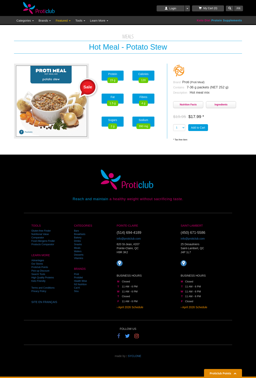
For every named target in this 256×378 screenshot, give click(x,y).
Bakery (77, 237)
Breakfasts (79, 234)
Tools (80, 20)
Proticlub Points (39, 267)
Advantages (37, 260)
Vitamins (78, 258)
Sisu (76, 291)
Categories (25, 20)
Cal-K (77, 287)
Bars (76, 230)
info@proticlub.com (129, 238)
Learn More (99, 20)
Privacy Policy (38, 291)
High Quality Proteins (42, 277)
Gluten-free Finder (41, 230)
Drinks (77, 241)
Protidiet (78, 277)
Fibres (143, 99)
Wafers (78, 251)
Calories (143, 76)
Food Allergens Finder (43, 241)
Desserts (78, 254)
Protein (112, 76)
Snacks (78, 244)
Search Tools (38, 274)
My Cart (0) (208, 8)
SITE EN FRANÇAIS (44, 302)
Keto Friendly (38, 281)
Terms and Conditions (43, 287)
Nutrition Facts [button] (188, 104)
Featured (63, 20)
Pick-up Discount (40, 270)
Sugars (112, 122)
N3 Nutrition (80, 284)
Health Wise (80, 281)
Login (170, 8)
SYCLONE (134, 356)
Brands (45, 20)
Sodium (143, 122)
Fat (112, 99)
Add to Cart (198, 127)
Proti (76, 274)
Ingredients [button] (221, 104)
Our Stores (37, 263)
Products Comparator (42, 244)
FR (238, 8)
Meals (77, 248)
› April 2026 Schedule (130, 307)
